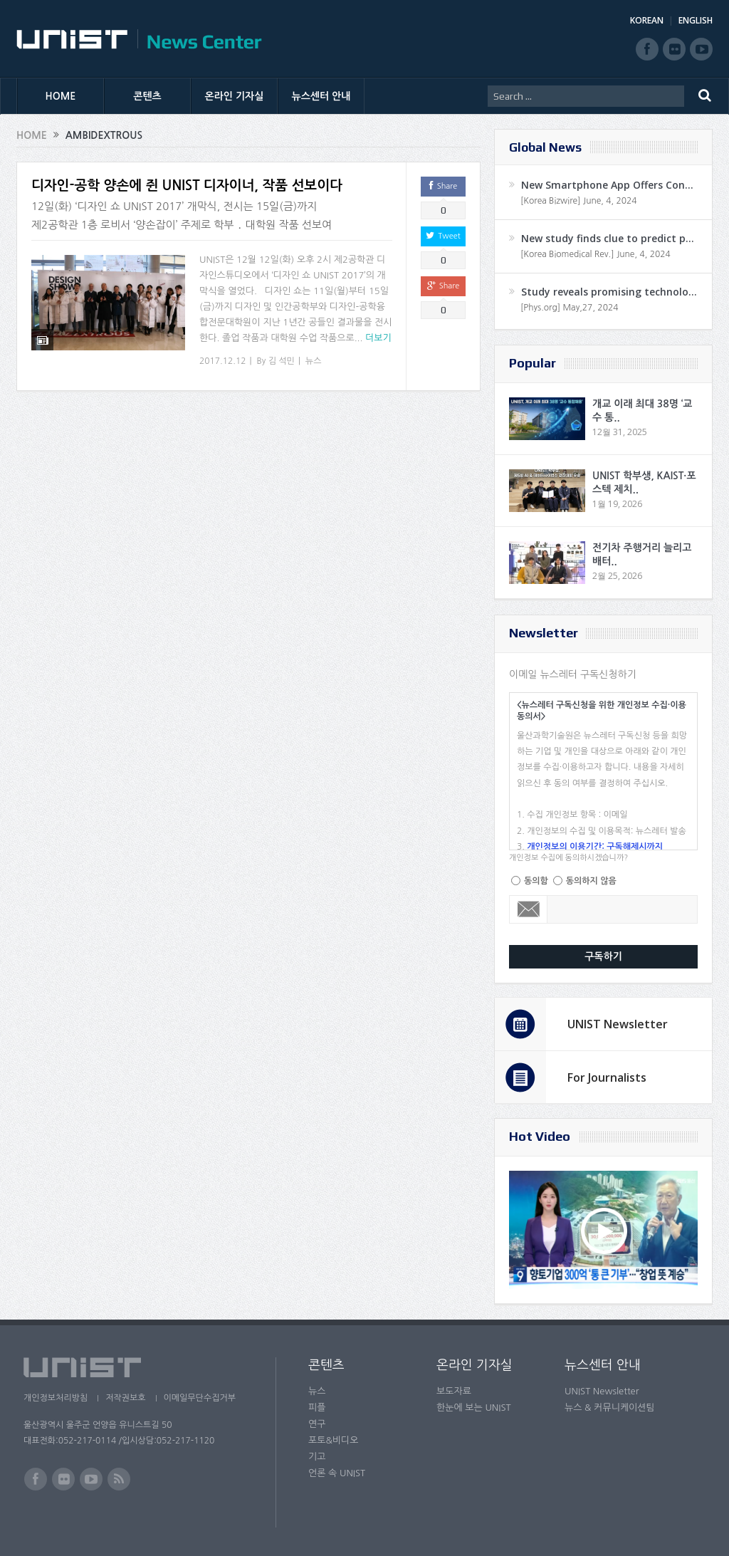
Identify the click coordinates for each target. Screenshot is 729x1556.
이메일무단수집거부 (200, 1398)
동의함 (536, 881)
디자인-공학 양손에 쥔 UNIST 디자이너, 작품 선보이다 (186, 185)
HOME (61, 96)
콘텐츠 (147, 96)
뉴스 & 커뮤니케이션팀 (610, 1407)
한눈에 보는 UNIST (473, 1407)
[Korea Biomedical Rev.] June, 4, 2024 (595, 254)
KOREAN (647, 20)
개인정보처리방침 (55, 1398)
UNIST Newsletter (617, 1024)
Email (528, 909)
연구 (316, 1424)
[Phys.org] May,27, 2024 (569, 307)
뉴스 (313, 361)
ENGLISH (695, 20)
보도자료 (453, 1391)
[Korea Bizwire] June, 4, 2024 (578, 201)
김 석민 (281, 361)
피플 (316, 1407)
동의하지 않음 (591, 881)
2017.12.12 (222, 361)
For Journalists (606, 1077)
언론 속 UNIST (336, 1473)
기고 (316, 1456)
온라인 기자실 (234, 96)
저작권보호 (125, 1398)
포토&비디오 (333, 1440)
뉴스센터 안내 (321, 96)
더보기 (378, 338)
